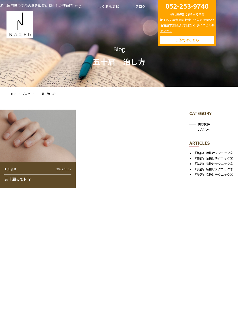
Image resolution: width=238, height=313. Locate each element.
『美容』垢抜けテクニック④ (213, 158)
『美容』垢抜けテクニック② (213, 169)
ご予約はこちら (187, 39)
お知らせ (204, 129)
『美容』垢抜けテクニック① (213, 174)
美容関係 (204, 124)
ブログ (26, 94)
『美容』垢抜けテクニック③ (213, 163)
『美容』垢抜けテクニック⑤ (213, 153)
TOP (13, 94)
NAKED (19, 23)
